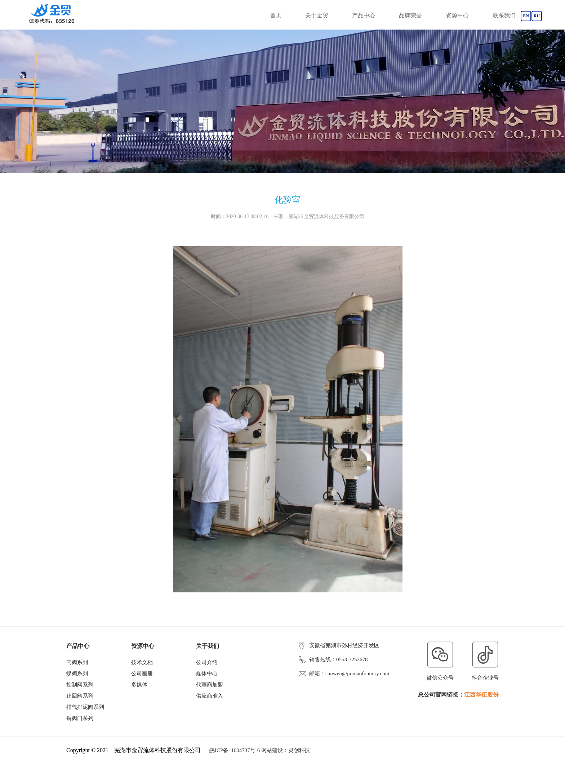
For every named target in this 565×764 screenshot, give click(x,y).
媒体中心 (207, 673)
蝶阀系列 (77, 673)
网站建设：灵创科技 (285, 750)
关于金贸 (316, 15)
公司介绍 (207, 662)
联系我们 (504, 15)
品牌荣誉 (410, 15)
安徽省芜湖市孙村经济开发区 (339, 645)
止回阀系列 (79, 696)
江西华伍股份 (481, 695)
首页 (275, 15)
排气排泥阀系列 (85, 707)
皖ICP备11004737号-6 (234, 750)
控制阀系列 (79, 685)
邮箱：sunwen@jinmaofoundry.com (344, 673)
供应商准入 (209, 696)
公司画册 (142, 673)
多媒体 (139, 685)
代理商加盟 (209, 685)
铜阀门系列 (79, 718)
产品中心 (363, 15)
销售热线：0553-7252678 (333, 659)
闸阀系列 (77, 662)
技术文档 (142, 662)
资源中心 (457, 15)
